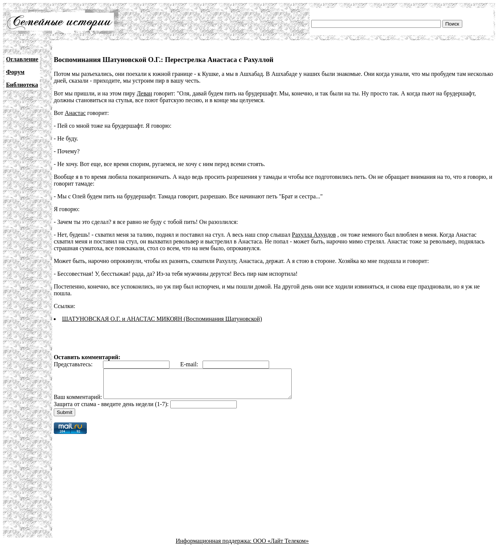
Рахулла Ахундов (314, 234)
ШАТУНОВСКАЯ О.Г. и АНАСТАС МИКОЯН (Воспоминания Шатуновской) (162, 319)
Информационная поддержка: (214, 546)
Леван (144, 93)
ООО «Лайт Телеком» (281, 546)
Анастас (75, 113)
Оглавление (22, 59)
